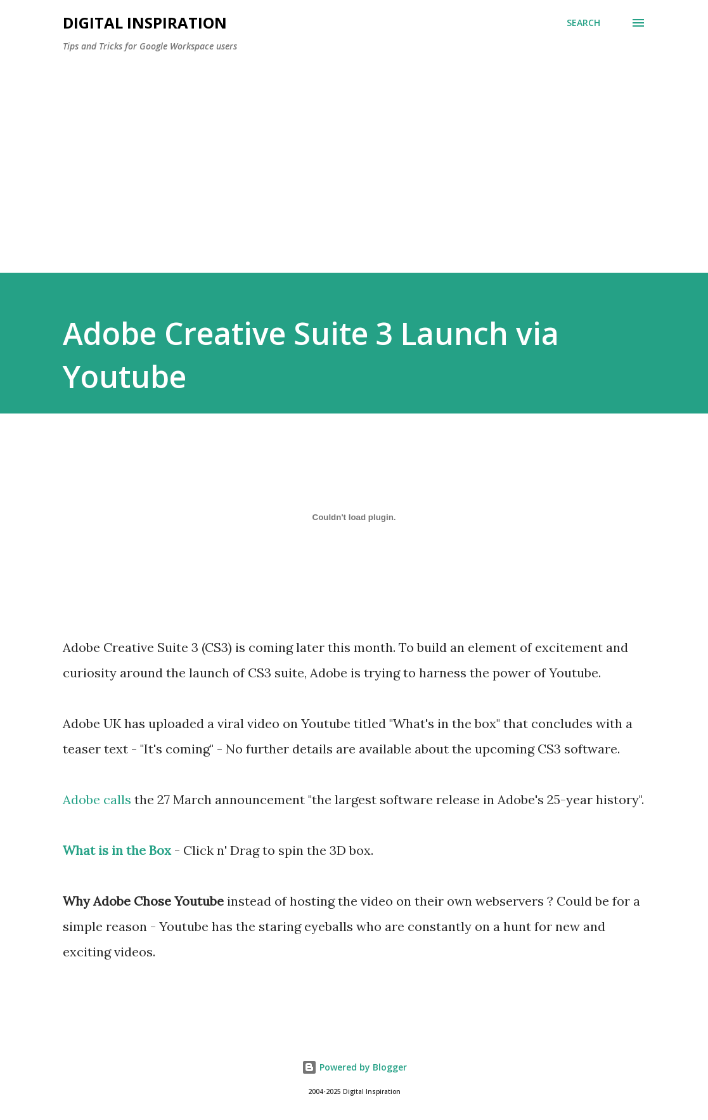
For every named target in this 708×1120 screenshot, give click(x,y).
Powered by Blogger (354, 1067)
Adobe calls (97, 799)
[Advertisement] (354, 157)
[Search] (583, 22)
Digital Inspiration (145, 22)
